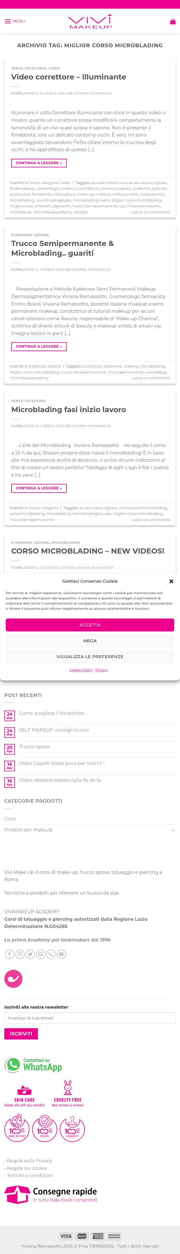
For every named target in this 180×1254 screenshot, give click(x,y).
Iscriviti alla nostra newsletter (36, 1007)
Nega (90, 640)
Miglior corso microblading (136, 200)
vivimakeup (20, 212)
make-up (85, 194)
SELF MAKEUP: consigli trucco (54, 730)
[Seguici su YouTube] (61, 954)
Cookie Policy (81, 670)
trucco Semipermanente (94, 206)
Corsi (10, 819)
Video (54, 68)
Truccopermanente (125, 372)
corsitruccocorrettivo (79, 188)
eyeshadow (20, 194)
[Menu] (14, 21)
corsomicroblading (27, 514)
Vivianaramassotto (143, 206)
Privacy (101, 670)
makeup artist (125, 194)
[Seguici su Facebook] (9, 954)
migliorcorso (21, 206)
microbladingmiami (91, 200)
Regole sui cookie (27, 1168)
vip (122, 206)
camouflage (48, 188)
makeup (103, 194)
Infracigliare (64, 194)
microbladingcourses (91, 514)
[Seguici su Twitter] (30, 954)
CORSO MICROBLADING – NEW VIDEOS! (87, 550)
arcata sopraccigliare (148, 183)
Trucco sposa (34, 746)
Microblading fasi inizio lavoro (68, 409)
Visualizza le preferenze (89, 656)
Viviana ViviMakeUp (93, 93)
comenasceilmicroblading (143, 508)
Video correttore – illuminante (68, 76)
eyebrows (141, 188)
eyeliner (159, 188)
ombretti (43, 206)
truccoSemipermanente (32, 520)
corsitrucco (92, 366)
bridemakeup (22, 188)
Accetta (89, 625)
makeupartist (152, 194)
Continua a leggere (39, 163)
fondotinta (41, 194)
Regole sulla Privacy (29, 1161)
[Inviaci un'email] (40, 954)
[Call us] (51, 954)
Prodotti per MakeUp (28, 830)
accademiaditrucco (109, 183)
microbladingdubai (53, 200)
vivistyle (80, 212)
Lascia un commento (150, 212)
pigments (61, 206)
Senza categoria (28, 68)
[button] (171, 581)
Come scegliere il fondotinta (51, 713)
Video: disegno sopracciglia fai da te (60, 780)
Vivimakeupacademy (52, 212)
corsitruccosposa (115, 188)
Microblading (22, 200)
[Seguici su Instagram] (20, 954)
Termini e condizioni (30, 1175)
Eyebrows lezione (30, 235)
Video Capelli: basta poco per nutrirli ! (61, 763)
